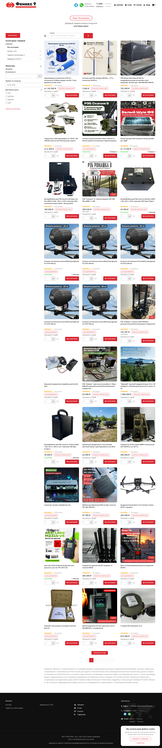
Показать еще (100, 653)
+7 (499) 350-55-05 (103, 4)
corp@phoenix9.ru (136, 721)
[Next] (112, 660)
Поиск (52, 33)
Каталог (118, 5)
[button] (45, 36)
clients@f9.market (103, 6)
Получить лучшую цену (66, 88)
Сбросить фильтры (13, 109)
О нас (128, 5)
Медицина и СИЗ (14, 59)
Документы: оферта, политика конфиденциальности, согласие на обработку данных (81, 743)
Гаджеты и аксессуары (16, 55)
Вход (146, 5)
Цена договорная (89, 149)
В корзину (72, 95)
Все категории (12, 47)
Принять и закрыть (140, 739)
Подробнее (140, 743)
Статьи (137, 5)
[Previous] (87, 660)
